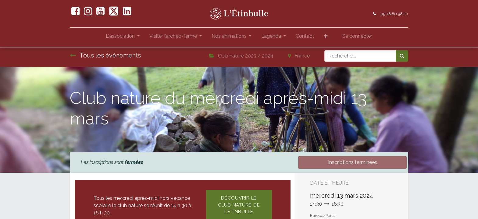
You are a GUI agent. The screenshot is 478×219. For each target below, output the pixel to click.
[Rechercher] (402, 56)
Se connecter (357, 36)
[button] (326, 37)
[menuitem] (305, 37)
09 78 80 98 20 (394, 14)
